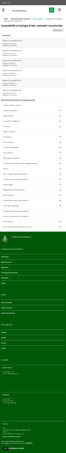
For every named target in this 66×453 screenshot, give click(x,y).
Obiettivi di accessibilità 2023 (12, 60)
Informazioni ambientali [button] (11, 206)
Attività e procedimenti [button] (11, 147)
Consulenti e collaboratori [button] (11, 121)
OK (5, 448)
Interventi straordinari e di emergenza (16, 216)
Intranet (3, 348)
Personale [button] (6, 126)
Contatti (5, 437)
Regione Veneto (6, 3)
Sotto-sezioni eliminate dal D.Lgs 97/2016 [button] (17, 227)
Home (6, 19)
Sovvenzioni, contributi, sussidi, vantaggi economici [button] (20, 163)
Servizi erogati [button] (8, 184)
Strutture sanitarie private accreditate (16, 211)
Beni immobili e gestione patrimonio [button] (15, 174)
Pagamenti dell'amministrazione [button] (14, 190)
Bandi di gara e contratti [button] (11, 158)
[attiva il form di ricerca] (51, 10)
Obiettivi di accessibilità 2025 (12, 41)
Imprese (3, 338)
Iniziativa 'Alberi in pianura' (12, 105)
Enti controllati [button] (8, 142)
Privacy (3, 283)
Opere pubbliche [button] (8, 195)
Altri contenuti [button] (8, 221)
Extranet (3, 343)
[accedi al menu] (59, 9)
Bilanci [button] (5, 169)
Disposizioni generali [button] (10, 110)
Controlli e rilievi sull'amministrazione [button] (15, 179)
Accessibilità (4, 278)
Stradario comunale (6, 308)
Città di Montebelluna (19, 10)
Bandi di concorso (9, 131)
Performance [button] (7, 137)
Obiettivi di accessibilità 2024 (12, 50)
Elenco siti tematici (6, 302)
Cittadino (3, 332)
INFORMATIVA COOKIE (16, 448)
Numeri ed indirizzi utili (8, 313)
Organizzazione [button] (8, 116)
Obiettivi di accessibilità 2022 (12, 70)
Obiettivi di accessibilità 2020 (12, 90)
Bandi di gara (5, 257)
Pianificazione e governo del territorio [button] (15, 200)
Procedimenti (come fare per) (9, 273)
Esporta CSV (58, 30)
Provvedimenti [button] (8, 153)
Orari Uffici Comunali (14, 437)
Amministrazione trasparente (21, 19)
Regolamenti (4, 267)
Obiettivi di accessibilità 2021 (12, 80)
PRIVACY (30, 443)
